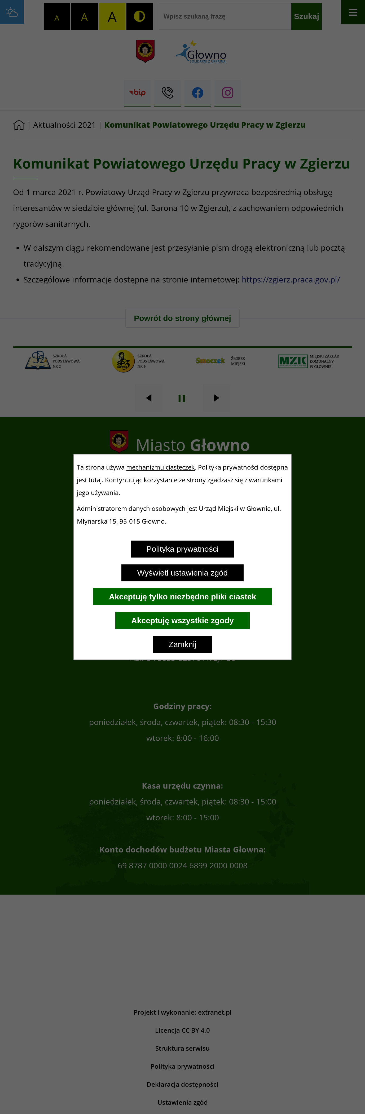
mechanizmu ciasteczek (160, 467)
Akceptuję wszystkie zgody (182, 620)
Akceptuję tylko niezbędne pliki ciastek (182, 596)
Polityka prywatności (183, 549)
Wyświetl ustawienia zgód (182, 572)
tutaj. (96, 480)
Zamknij (182, 644)
